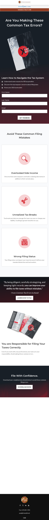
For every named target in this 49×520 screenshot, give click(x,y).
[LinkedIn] (26, 505)
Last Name (5, 100)
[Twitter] (23, 505)
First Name (5, 92)
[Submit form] (24, 118)
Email (3, 108)
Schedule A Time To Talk (24, 9)
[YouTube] (29, 505)
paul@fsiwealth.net (24, 513)
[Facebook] (20, 505)
